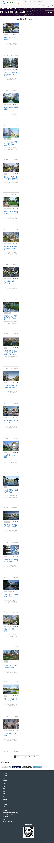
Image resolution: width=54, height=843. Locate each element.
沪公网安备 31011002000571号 (30, 841)
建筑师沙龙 (5, 799)
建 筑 (4, 788)
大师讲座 (5, 804)
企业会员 (5, 780)
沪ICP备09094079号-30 (16, 841)
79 (29, 756)
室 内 (4, 793)
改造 (10, 313)
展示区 (5, 417)
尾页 (37, 756)
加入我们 (5, 775)
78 (26, 756)
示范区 (5, 173)
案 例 (35, 1)
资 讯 (31, 1)
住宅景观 (5, 34)
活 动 (4, 797)
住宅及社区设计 (7, 521)
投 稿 (4, 778)
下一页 (33, 756)
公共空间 (5, 661)
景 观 (4, 791)
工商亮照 (42, 841)
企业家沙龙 (5, 802)
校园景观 (5, 313)
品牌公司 (40, 1)
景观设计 (9, 69)
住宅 (5, 69)
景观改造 (9, 591)
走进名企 (5, 807)
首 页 (26, 1)
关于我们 (5, 773)
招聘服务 (5, 783)
